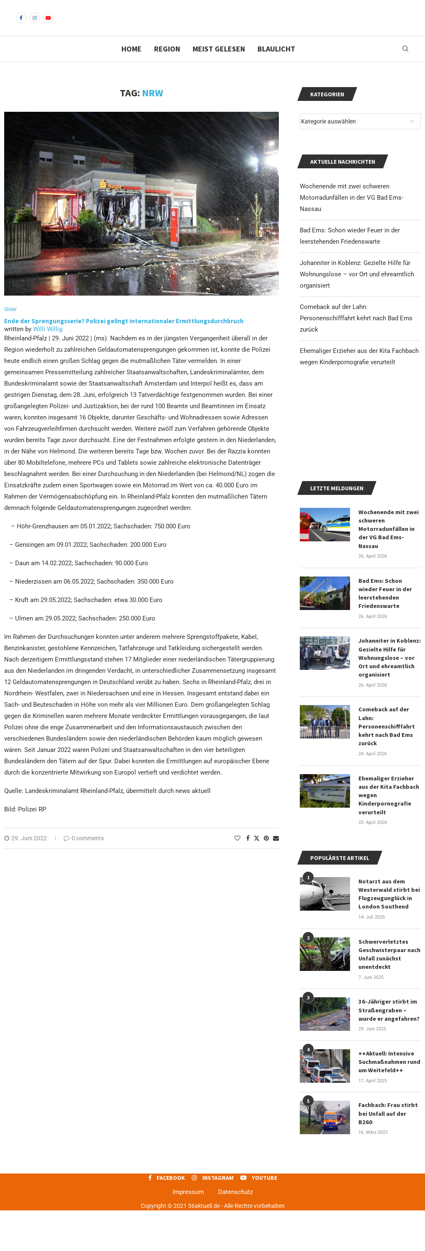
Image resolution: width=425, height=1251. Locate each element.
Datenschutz (235, 1232)
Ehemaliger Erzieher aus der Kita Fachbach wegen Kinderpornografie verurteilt (388, 841)
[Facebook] (21, 25)
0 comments (84, 853)
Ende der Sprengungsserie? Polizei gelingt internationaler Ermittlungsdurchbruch (124, 336)
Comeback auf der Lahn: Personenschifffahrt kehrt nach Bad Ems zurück (356, 332)
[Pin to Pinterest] (266, 853)
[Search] (405, 63)
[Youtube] (48, 25)
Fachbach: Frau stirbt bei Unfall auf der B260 (389, 1150)
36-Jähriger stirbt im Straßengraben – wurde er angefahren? (389, 1053)
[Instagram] (34, 25)
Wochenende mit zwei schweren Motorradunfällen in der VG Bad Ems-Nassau (351, 212)
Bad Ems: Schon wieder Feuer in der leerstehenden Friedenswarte (385, 643)
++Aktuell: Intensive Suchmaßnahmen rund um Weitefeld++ (389, 1104)
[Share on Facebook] (248, 853)
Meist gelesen (219, 63)
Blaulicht (276, 63)
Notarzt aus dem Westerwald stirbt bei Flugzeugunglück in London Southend (389, 939)
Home (131, 63)
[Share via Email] (276, 853)
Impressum (188, 1232)
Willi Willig (47, 344)
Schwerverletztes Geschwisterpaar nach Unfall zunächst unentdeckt (389, 998)
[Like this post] (237, 853)
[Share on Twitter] (257, 853)
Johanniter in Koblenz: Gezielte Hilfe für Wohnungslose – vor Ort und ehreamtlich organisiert (357, 288)
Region (167, 63)
